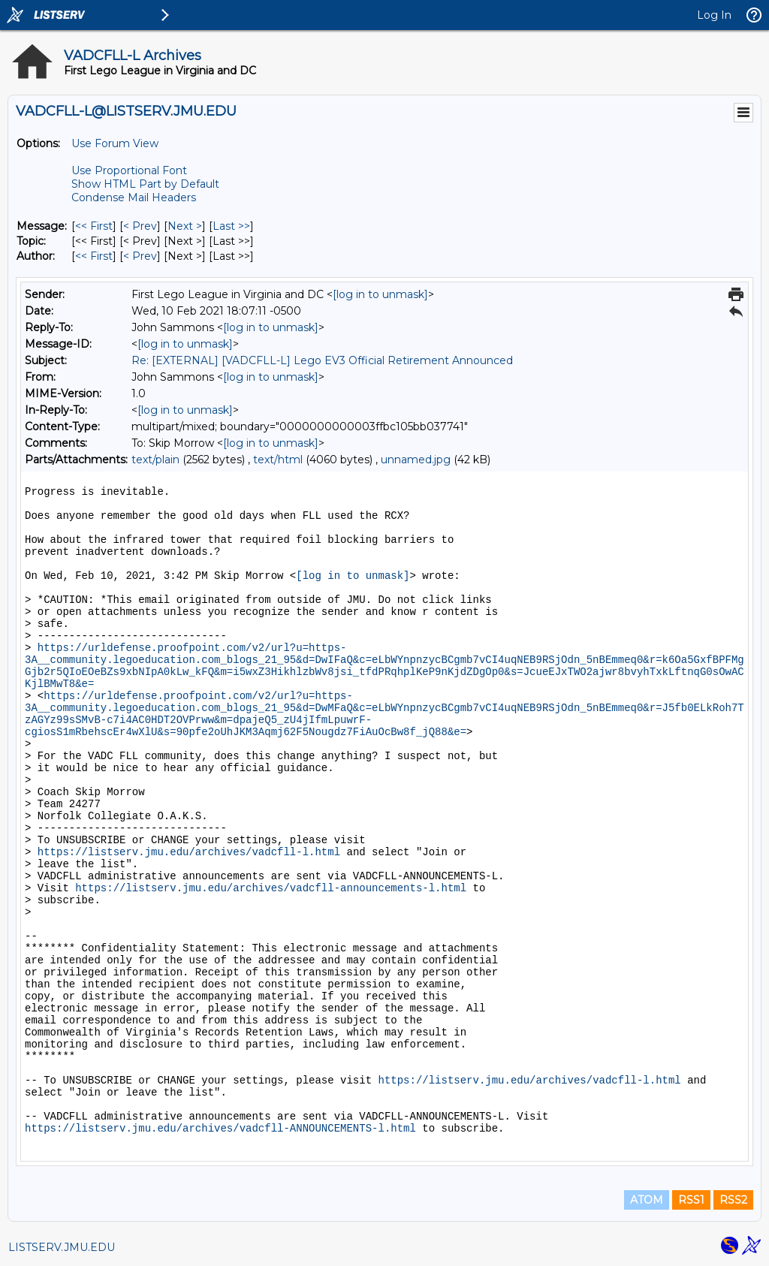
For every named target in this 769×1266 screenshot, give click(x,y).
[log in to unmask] (380, 294)
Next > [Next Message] (184, 226)
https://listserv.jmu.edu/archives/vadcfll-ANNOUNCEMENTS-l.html (220, 1129)
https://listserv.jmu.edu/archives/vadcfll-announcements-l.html (270, 888)
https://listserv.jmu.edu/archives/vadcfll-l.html (189, 852)
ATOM (646, 1200)
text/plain (155, 459)
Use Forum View (114, 143)
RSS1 (691, 1200)
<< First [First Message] (94, 226)
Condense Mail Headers (133, 197)
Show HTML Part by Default (145, 184)
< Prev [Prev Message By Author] (140, 256)
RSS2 (733, 1200)
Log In (714, 15)
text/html (278, 459)
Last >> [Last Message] (231, 226)
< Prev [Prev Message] (140, 226)
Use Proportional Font (129, 170)
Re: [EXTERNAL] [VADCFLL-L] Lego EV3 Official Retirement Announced (322, 360)
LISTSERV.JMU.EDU (61, 1247)
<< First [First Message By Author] (94, 256)
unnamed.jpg (416, 459)
